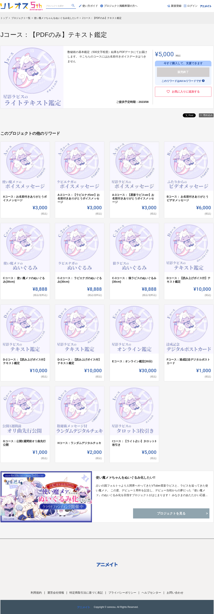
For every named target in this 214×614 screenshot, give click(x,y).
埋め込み (206, 115)
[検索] (73, 6)
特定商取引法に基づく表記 (86, 592)
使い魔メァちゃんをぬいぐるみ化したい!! (125, 477)
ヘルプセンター (151, 592)
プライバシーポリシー (122, 592)
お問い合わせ (175, 592)
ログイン (190, 5)
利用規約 (36, 592)
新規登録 (174, 5)
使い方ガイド (88, 5)
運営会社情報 (55, 592)
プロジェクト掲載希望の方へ (118, 5)
